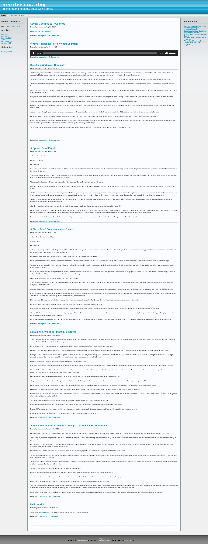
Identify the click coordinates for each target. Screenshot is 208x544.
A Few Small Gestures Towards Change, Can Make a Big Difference (195, 42)
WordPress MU (82, 540)
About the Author (16, 15)
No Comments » (54, 36)
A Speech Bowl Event (191, 33)
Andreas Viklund (104, 540)
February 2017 (6, 38)
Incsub (137, 540)
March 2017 (5, 36)
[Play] (34, 53)
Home (3, 15)
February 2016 (6, 41)
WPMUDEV (128, 540)
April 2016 (5, 40)
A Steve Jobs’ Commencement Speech (52, 229)
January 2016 (6, 43)
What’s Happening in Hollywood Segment (191, 28)
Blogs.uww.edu (44, 512)
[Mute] (166, 53)
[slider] (100, 53)
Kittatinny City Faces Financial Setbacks (53, 331)
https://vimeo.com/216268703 (40, 31)
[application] (104, 53)
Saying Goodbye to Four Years (195, 26)
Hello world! (16, 26)
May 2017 (4, 35)
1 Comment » (53, 516)
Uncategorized (6, 52)
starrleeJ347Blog (24, 5)
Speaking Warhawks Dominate (195, 31)
